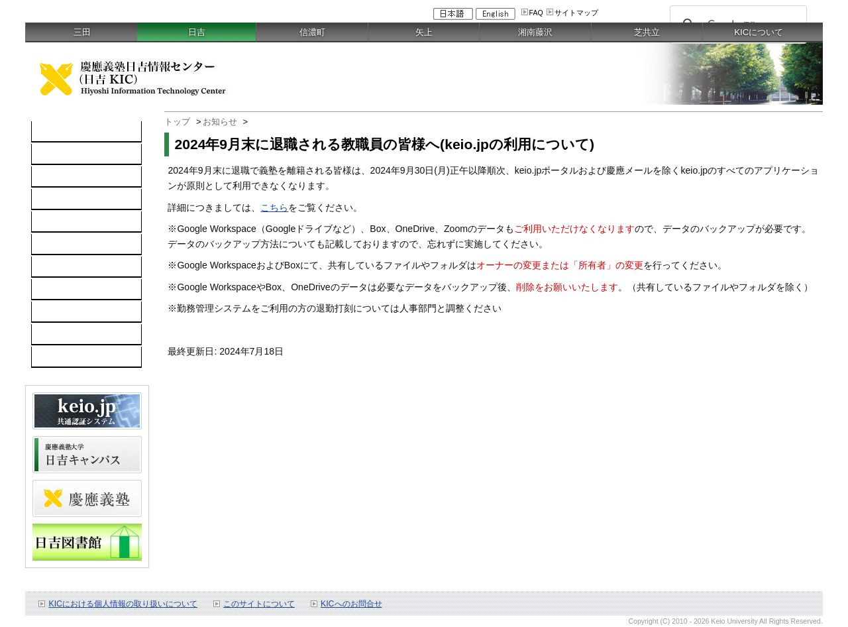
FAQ (536, 13)
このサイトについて (259, 603)
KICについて (758, 32)
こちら (274, 207)
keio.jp (52, 222)
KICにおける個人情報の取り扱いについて (122, 603)
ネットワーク (66, 177)
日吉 (196, 32)
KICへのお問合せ (351, 603)
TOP (48, 132)
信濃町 (312, 32)
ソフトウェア (66, 199)
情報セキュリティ (75, 244)
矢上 (424, 32)
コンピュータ (66, 154)
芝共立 (647, 32)
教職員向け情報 (70, 357)
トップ (177, 122)
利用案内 (57, 267)
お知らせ (220, 122)
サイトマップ (576, 13)
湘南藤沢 (535, 32)
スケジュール (66, 312)
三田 (82, 32)
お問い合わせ (66, 289)
